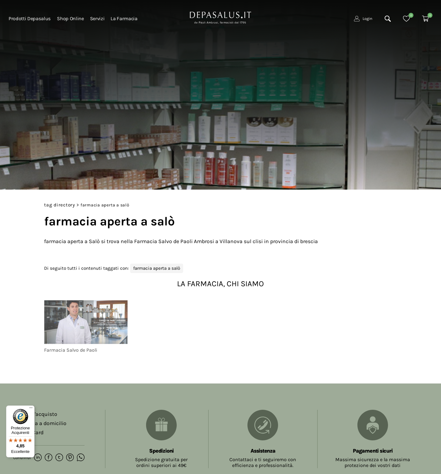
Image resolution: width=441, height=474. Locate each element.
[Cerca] (388, 19)
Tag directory (59, 205)
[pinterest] (70, 458)
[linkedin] (38, 458)
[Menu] (31, 409)
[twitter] (59, 458)
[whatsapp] (81, 458)
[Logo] (220, 17)
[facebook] (48, 458)
